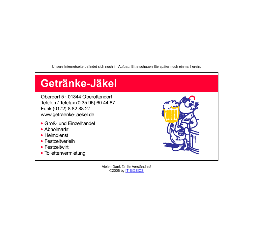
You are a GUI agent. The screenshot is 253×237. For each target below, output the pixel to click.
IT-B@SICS (135, 170)
